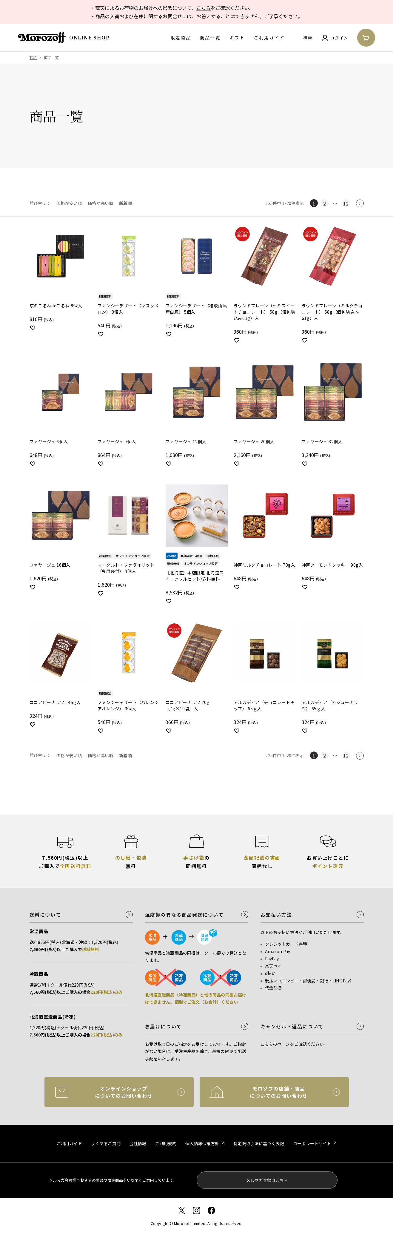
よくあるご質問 (106, 1143)
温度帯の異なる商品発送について (184, 915)
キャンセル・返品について (292, 1026)
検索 (307, 37)
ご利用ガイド (269, 37)
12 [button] (346, 203)
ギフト (237, 37)
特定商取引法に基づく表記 (258, 1143)
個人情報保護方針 (202, 1143)
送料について (45, 915)
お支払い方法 (276, 915)
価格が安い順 (69, 203)
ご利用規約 (166, 1143)
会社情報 (138, 1143)
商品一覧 (210, 37)
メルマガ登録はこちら (267, 1180)
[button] (360, 203)
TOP (33, 57)
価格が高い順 (100, 203)
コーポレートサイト (312, 1143)
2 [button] (324, 203)
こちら (203, 7)
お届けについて (163, 1026)
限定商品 (180, 37)
